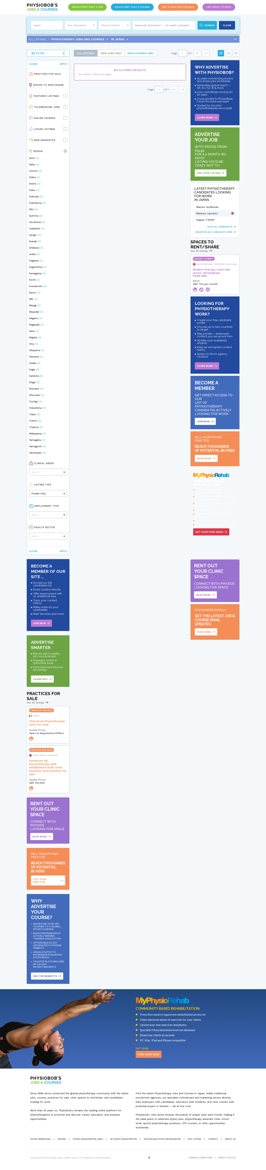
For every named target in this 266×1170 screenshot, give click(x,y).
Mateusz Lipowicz (207, 213)
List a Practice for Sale (178, 7)
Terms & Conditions (200, 1157)
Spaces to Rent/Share (48, 84)
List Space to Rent (218, 7)
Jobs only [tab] (110, 53)
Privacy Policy (227, 1157)
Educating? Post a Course (132, 7)
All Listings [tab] (86, 53)
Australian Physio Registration (162, 1139)
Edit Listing (194, 1139)
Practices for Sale (47, 73)
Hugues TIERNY (205, 219)
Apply (63, 63)
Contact (213, 1139)
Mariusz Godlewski (207, 207)
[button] (65, 151)
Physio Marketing (40, 1139)
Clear (33, 63)
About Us (230, 1139)
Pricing (62, 1139)
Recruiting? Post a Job (87, 7)
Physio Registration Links (88, 1139)
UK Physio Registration (123, 1139)
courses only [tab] (140, 53)
